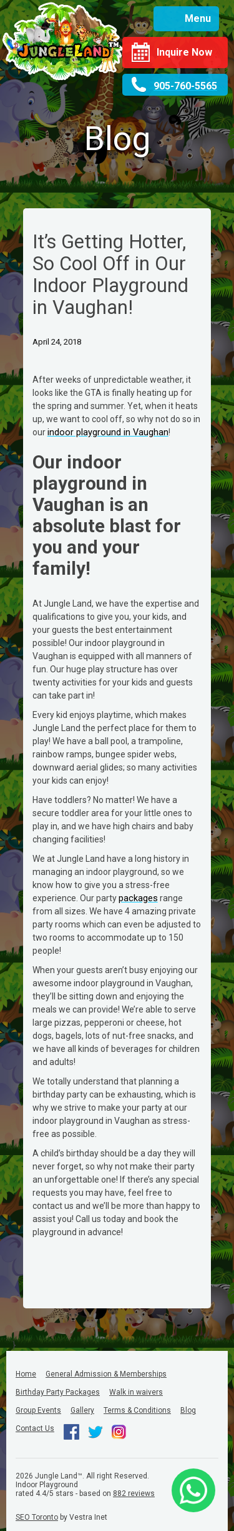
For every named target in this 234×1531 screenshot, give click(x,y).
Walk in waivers (136, 1392)
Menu (198, 18)
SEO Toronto (37, 1517)
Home (26, 1374)
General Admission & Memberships (106, 1374)
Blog (188, 1410)
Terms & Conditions (137, 1410)
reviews (134, 1493)
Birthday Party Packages (58, 1392)
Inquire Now (184, 52)
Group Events (38, 1410)
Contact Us (35, 1428)
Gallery (82, 1410)
